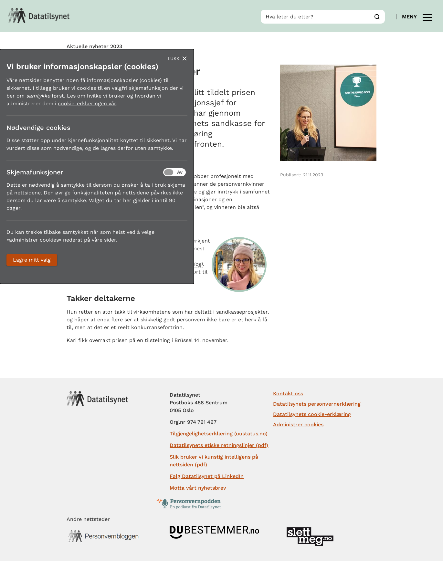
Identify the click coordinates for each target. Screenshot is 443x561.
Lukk (173, 58)
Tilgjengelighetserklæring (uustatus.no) (219, 434)
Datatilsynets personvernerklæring (317, 404)
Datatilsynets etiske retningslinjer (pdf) (219, 445)
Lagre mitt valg (32, 260)
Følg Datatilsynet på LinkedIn (207, 476)
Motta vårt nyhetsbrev (198, 488)
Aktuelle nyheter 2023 (94, 46)
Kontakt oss (288, 393)
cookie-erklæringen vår (87, 103)
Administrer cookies (298, 424)
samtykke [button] (38, 96)
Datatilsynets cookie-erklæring (312, 414)
